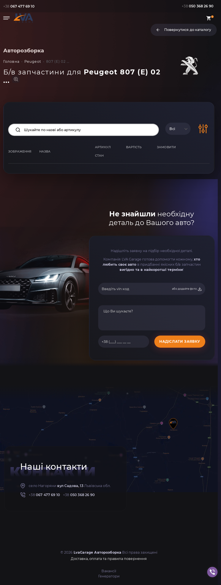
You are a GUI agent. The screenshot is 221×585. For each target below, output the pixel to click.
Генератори (109, 576)
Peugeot (32, 61)
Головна (11, 61)
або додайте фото (187, 289)
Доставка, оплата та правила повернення (109, 559)
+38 (19, 6)
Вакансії (108, 571)
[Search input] (83, 130)
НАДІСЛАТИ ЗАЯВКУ (179, 341)
